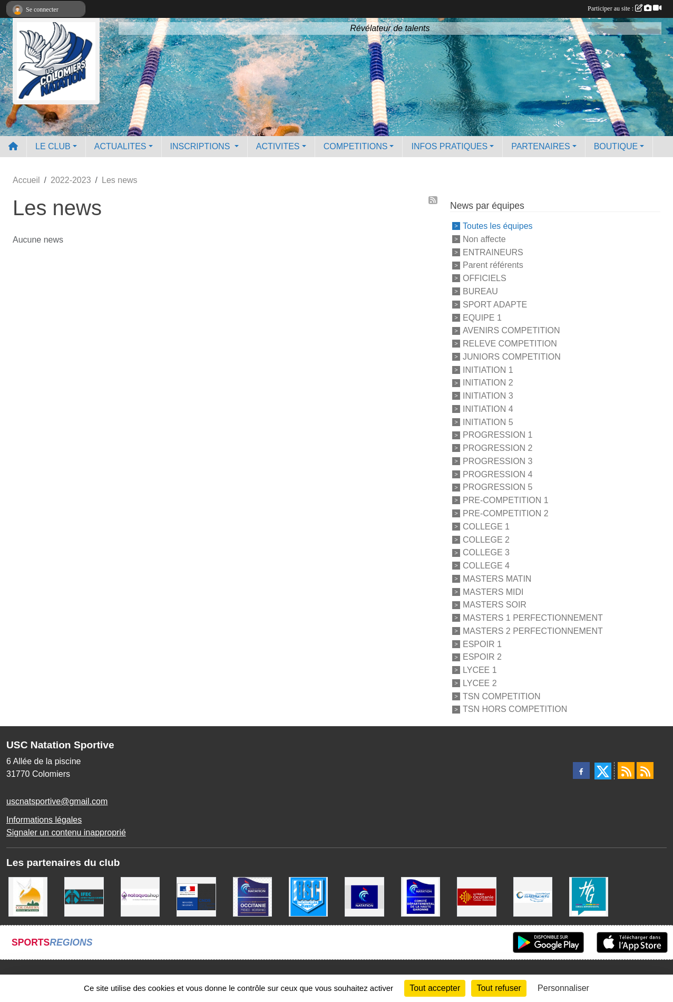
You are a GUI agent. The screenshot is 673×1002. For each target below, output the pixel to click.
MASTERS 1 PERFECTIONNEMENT (533, 617)
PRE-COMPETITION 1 (506, 500)
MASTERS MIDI (493, 591)
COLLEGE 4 (486, 565)
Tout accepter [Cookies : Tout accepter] (434, 988)
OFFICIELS (484, 278)
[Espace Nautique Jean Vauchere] (532, 896)
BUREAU (480, 291)
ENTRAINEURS (493, 251)
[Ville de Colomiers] (27, 896)
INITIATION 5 (488, 421)
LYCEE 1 (480, 670)
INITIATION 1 (488, 369)
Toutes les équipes (498, 225)
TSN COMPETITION (502, 695)
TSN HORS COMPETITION (515, 709)
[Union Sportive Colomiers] (308, 896)
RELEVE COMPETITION (510, 343)
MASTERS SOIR (494, 604)
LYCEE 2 (480, 683)
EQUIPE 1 (482, 317)
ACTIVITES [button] (278, 146)
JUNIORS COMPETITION (512, 356)
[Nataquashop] (140, 896)
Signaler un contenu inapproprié (66, 832)
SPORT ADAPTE (495, 304)
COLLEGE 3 (486, 552)
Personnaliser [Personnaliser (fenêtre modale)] (563, 988)
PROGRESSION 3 (497, 461)
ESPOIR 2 (482, 656)
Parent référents (493, 265)
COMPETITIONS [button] (356, 146)
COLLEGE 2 (486, 539)
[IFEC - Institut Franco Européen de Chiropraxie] (83, 896)
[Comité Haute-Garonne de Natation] (420, 896)
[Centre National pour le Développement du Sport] (196, 896)
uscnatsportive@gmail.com (57, 801)
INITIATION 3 (488, 395)
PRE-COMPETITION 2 (506, 513)
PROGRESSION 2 (497, 448)
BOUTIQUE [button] (616, 146)
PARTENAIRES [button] (540, 146)
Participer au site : (624, 8)
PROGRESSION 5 (497, 487)
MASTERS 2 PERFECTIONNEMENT (533, 631)
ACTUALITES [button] (120, 146)
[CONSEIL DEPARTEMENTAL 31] (588, 896)
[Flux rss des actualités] (626, 770)
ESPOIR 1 (482, 643)
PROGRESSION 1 (497, 434)
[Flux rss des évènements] (645, 770)
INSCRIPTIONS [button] (201, 146)
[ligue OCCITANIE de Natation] (252, 896)
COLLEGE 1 (486, 526)
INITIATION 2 (488, 382)
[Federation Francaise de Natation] (364, 896)
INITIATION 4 (488, 408)
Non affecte (484, 239)
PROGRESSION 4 (497, 473)
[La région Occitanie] (476, 896)
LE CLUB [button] (53, 146)
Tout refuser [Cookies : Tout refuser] (498, 988)
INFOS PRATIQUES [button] (449, 146)
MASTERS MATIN (497, 578)
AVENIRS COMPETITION (511, 330)
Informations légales (44, 819)
